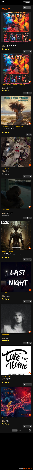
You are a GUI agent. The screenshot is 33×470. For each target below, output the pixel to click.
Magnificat (8, 253)
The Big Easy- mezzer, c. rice (10, 168)
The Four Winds (10, 128)
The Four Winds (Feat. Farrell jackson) (12, 126)
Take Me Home (6, 376)
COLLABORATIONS (11, 45)
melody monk (9, 212)
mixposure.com (27, 468)
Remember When (6, 334)
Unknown (8, 378)
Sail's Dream (5, 209)
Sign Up (28, 2)
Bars (7, 170)
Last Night (4, 293)
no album (8, 337)
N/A (7, 420)
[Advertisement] (16, 450)
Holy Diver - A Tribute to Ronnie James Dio (13, 43)
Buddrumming (9, 87)
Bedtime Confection (7, 251)
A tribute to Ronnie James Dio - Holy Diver (13, 84)
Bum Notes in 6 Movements (9, 417)
